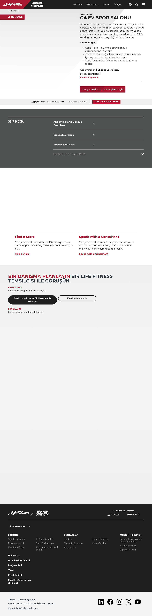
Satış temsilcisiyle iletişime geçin (102, 89)
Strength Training (73, 543)
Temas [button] (12, 599)
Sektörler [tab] (77, 4)
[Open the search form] (136, 4)
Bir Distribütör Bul (19, 560)
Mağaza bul (15, 565)
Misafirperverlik (16, 543)
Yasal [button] (51, 604)
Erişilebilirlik (15, 575)
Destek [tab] (106, 4)
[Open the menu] (143, 4)
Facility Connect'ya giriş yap (19, 581)
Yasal (11, 570)
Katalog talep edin (77, 298)
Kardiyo (68, 539)
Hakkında (14, 555)
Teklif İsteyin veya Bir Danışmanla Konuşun (32, 300)
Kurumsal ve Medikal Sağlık (47, 548)
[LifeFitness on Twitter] (129, 602)
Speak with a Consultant (93, 254)
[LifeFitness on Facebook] (110, 602)
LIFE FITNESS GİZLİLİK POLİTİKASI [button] (26, 604)
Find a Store (22, 254)
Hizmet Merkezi (128, 545)
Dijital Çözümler (100, 539)
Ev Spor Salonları (45, 539)
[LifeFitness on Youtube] (138, 602)
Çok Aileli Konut (16, 547)
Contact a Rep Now (106, 101)
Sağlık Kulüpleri (16, 539)
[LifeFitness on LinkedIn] (101, 602)
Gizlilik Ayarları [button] (27, 599)
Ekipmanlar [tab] (92, 4)
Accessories (70, 547)
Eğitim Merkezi (128, 550)
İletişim (117, 4)
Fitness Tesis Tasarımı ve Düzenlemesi (131, 540)
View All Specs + (89, 77)
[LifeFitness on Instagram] (119, 602)
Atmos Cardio (99, 543)
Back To (13, 11)
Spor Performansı (45, 543)
